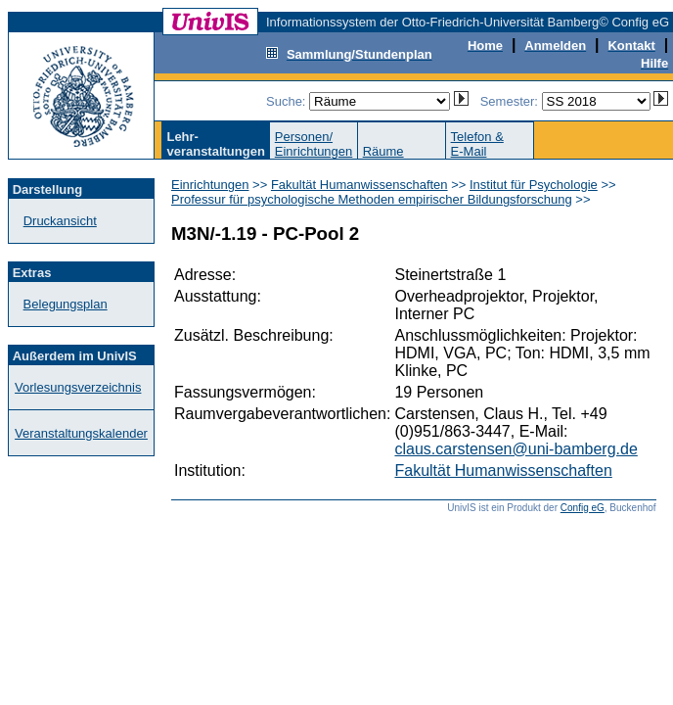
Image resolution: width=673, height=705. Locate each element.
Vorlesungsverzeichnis (78, 387)
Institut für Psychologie (534, 184)
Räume (383, 151)
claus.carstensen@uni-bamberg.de (515, 449)
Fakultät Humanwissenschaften (359, 184)
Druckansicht (60, 220)
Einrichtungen (210, 184)
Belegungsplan (65, 304)
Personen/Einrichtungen (314, 144)
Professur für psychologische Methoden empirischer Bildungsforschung (371, 199)
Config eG (583, 507)
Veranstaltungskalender (81, 433)
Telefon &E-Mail (477, 144)
